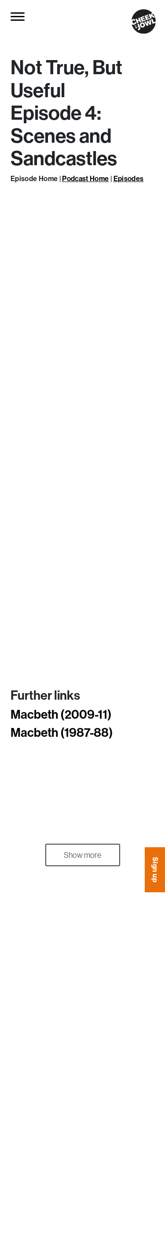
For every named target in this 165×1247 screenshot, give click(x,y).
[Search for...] (39, 17)
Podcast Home (85, 178)
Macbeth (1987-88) (62, 732)
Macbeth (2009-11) (61, 714)
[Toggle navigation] (18, 16)
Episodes (129, 178)
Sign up (155, 870)
